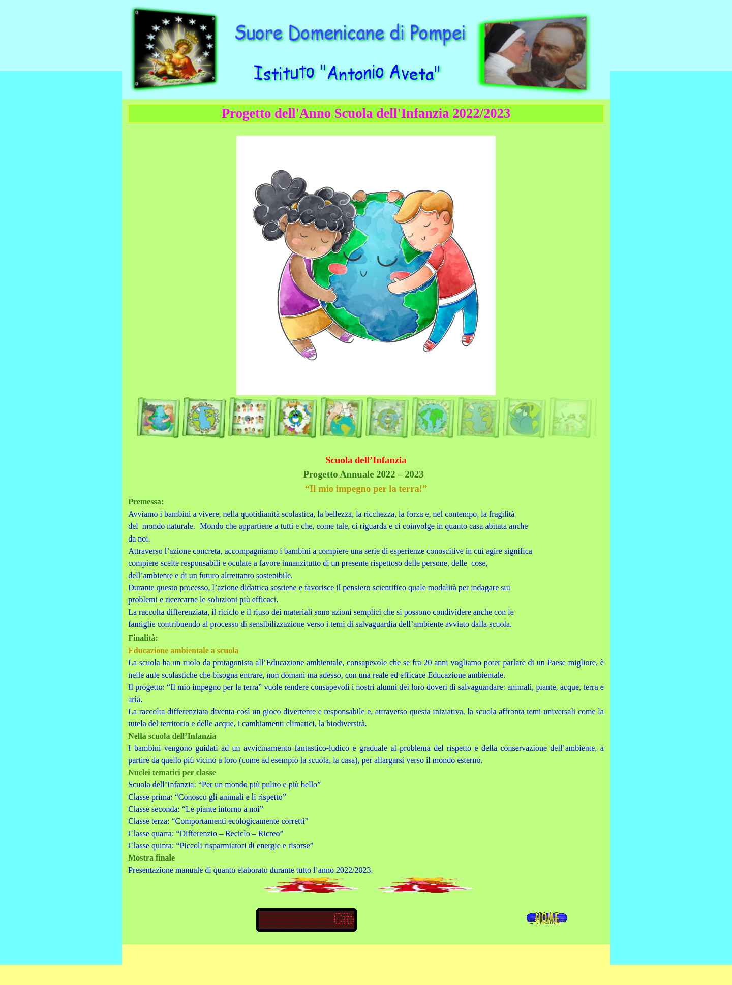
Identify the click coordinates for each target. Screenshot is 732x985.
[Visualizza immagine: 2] (204, 417)
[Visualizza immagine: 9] (478, 417)
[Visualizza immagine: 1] (158, 417)
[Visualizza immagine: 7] (387, 417)
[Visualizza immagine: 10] (524, 417)
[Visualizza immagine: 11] (570, 417)
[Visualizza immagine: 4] (295, 417)
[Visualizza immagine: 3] (249, 417)
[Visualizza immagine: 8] (432, 417)
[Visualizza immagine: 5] (341, 417)
